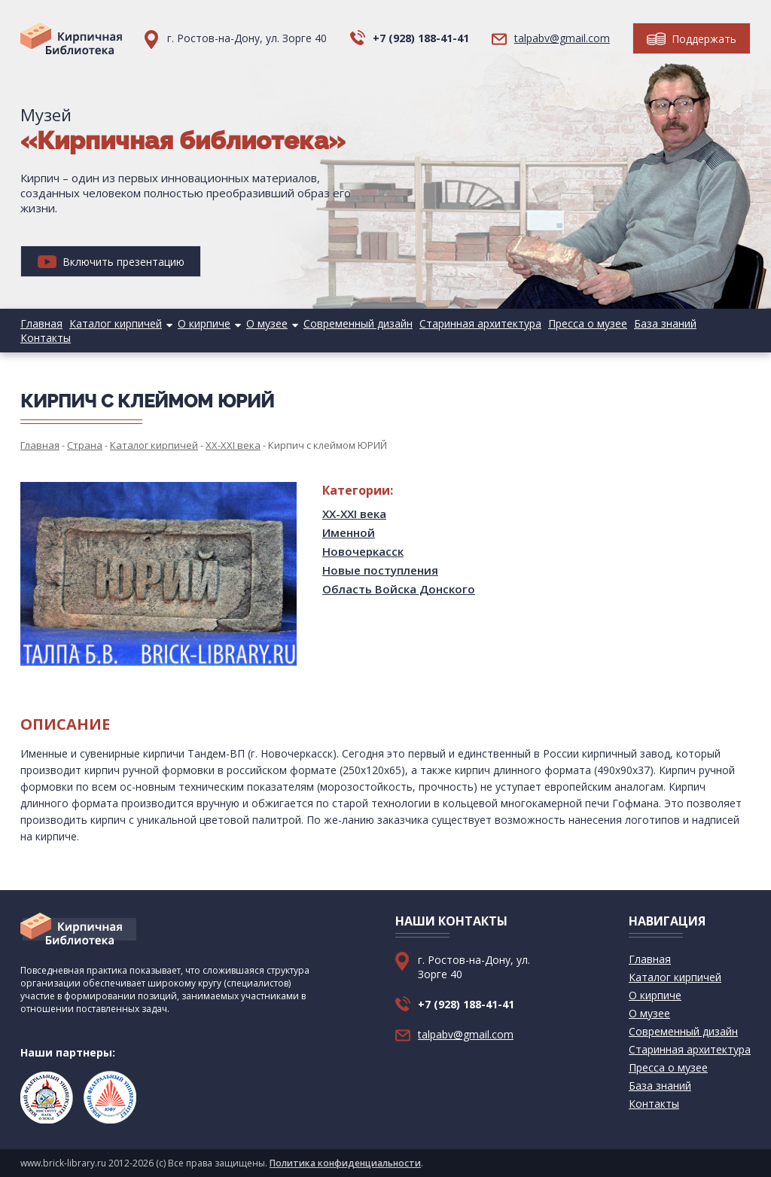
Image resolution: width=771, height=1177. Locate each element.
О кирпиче (204, 323)
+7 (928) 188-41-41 (421, 38)
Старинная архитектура (480, 323)
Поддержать (691, 39)
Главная (41, 323)
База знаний (665, 323)
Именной (348, 532)
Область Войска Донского (398, 588)
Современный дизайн (358, 323)
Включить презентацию (111, 262)
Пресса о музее (587, 323)
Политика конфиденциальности (345, 1163)
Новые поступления (380, 570)
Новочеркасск (363, 551)
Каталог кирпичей (115, 323)
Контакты (45, 338)
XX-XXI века (354, 513)
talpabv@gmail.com (562, 38)
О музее (267, 323)
